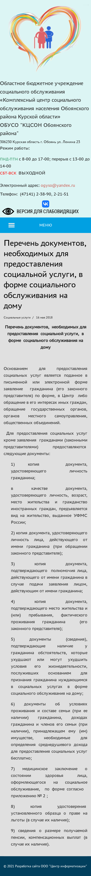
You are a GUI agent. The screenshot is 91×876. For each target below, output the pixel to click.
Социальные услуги (17, 317)
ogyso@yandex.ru (58, 185)
